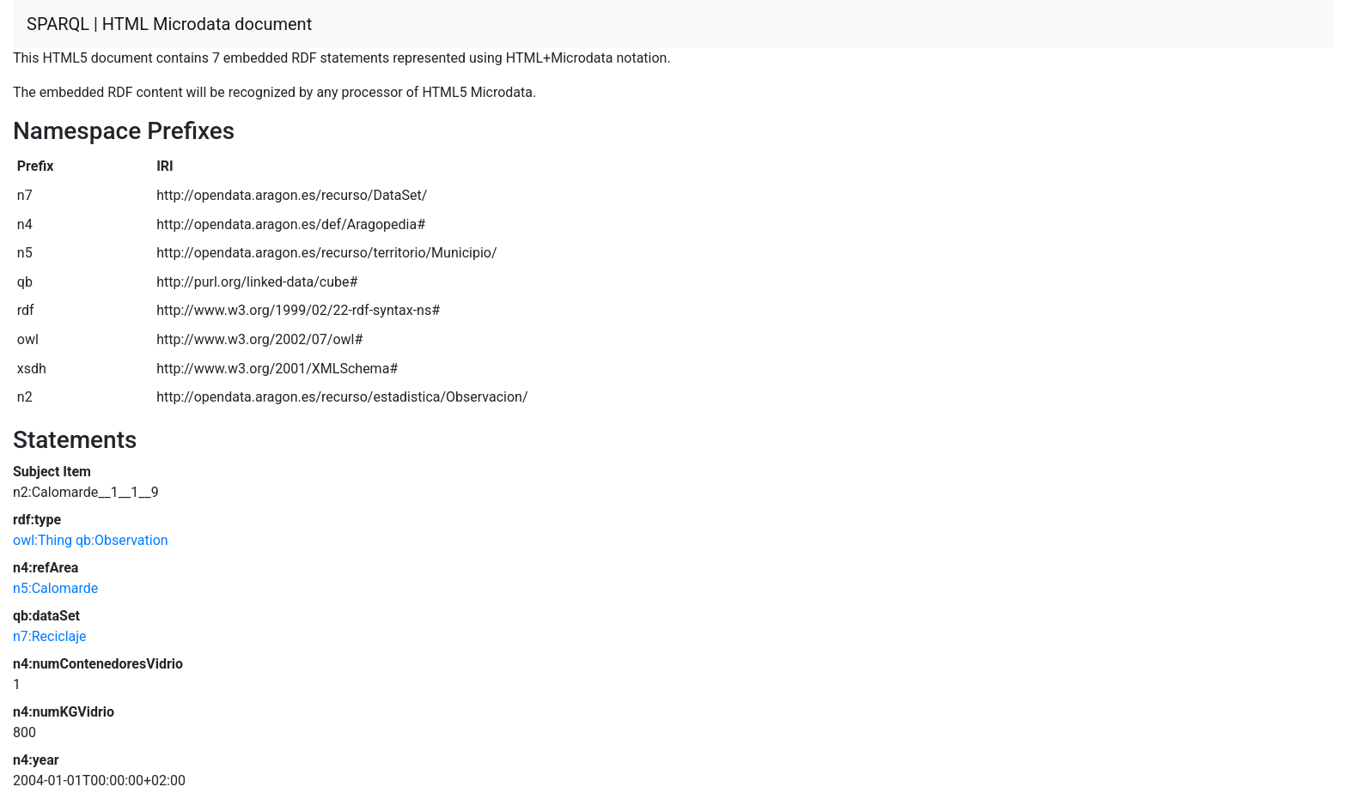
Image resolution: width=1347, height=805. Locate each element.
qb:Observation (122, 540)
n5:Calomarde (55, 588)
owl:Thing (42, 540)
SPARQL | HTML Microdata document (169, 24)
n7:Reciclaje (50, 636)
